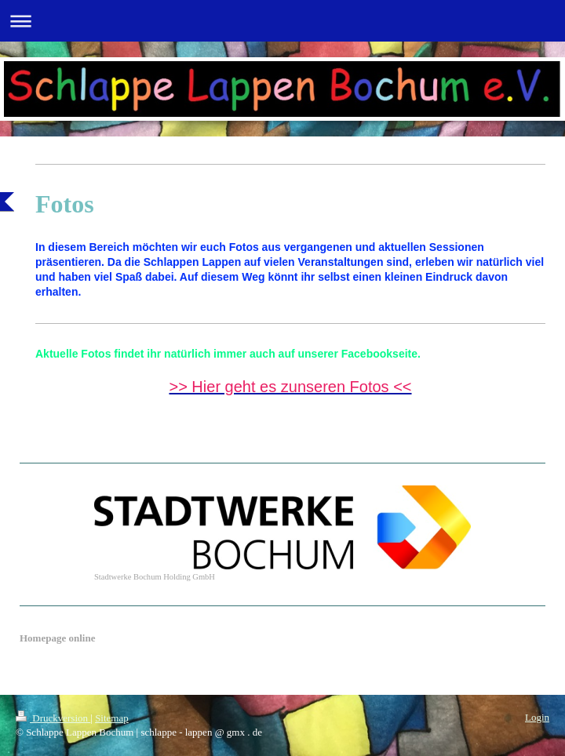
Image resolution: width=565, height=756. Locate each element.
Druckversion (53, 718)
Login (537, 717)
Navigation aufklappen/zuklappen (282, 21)
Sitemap (112, 718)
